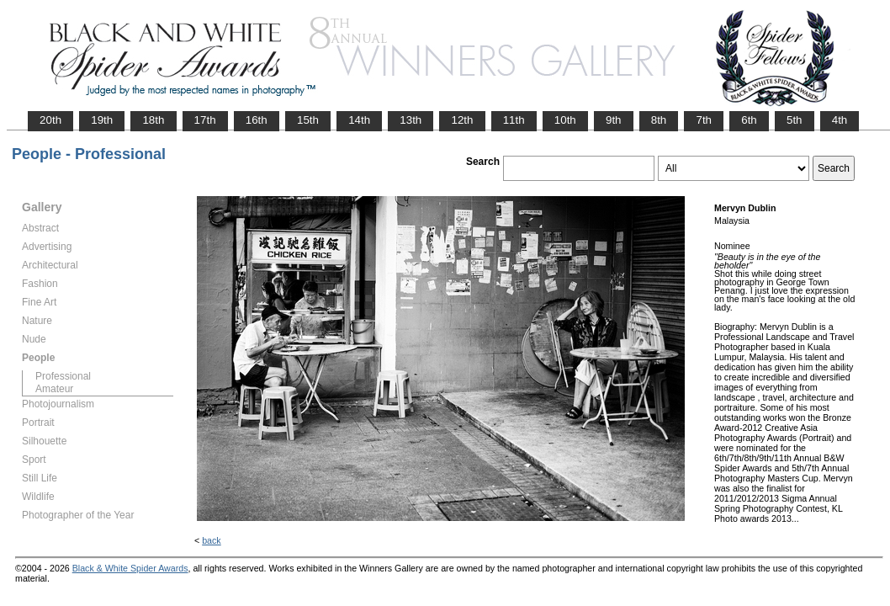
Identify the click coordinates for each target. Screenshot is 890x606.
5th (794, 120)
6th (749, 120)
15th (308, 120)
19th (102, 120)
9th (613, 120)
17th (205, 120)
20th (50, 120)
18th (153, 120)
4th (840, 120)
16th (256, 120)
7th (703, 120)
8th (659, 120)
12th (462, 120)
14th (359, 120)
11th (514, 120)
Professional (63, 376)
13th (410, 120)
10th (565, 120)
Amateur (54, 389)
